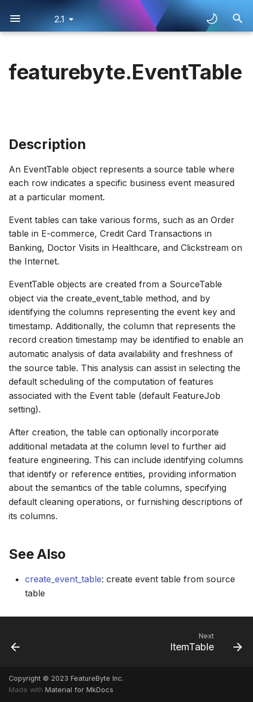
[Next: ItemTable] (204, 641)
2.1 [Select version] (59, 19)
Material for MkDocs (79, 690)
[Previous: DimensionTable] (15, 641)
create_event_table (63, 579)
